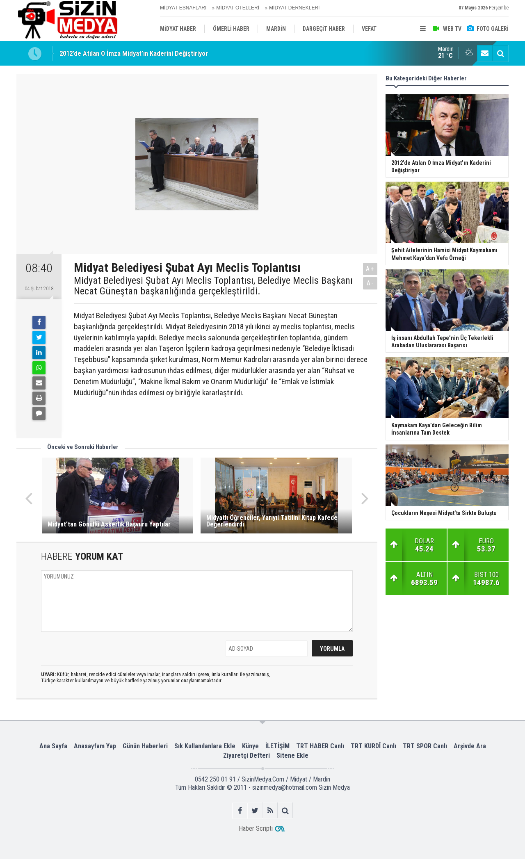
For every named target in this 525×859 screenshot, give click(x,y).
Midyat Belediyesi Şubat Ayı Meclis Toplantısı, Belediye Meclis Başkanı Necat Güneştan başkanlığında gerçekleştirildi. (213, 286)
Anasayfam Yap (95, 746)
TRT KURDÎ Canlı (373, 746)
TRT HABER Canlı (320, 746)
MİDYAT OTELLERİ (237, 8)
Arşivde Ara (470, 746)
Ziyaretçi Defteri (246, 755)
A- (370, 283)
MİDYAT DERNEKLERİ (294, 8)
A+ (370, 269)
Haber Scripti (256, 828)
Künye (250, 746)
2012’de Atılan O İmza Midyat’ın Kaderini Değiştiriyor (133, 53)
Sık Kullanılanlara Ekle (204, 746)
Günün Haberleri (145, 746)
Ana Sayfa (53, 746)
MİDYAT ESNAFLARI (183, 8)
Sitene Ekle (292, 755)
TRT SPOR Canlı (425, 746)
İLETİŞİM (277, 746)
